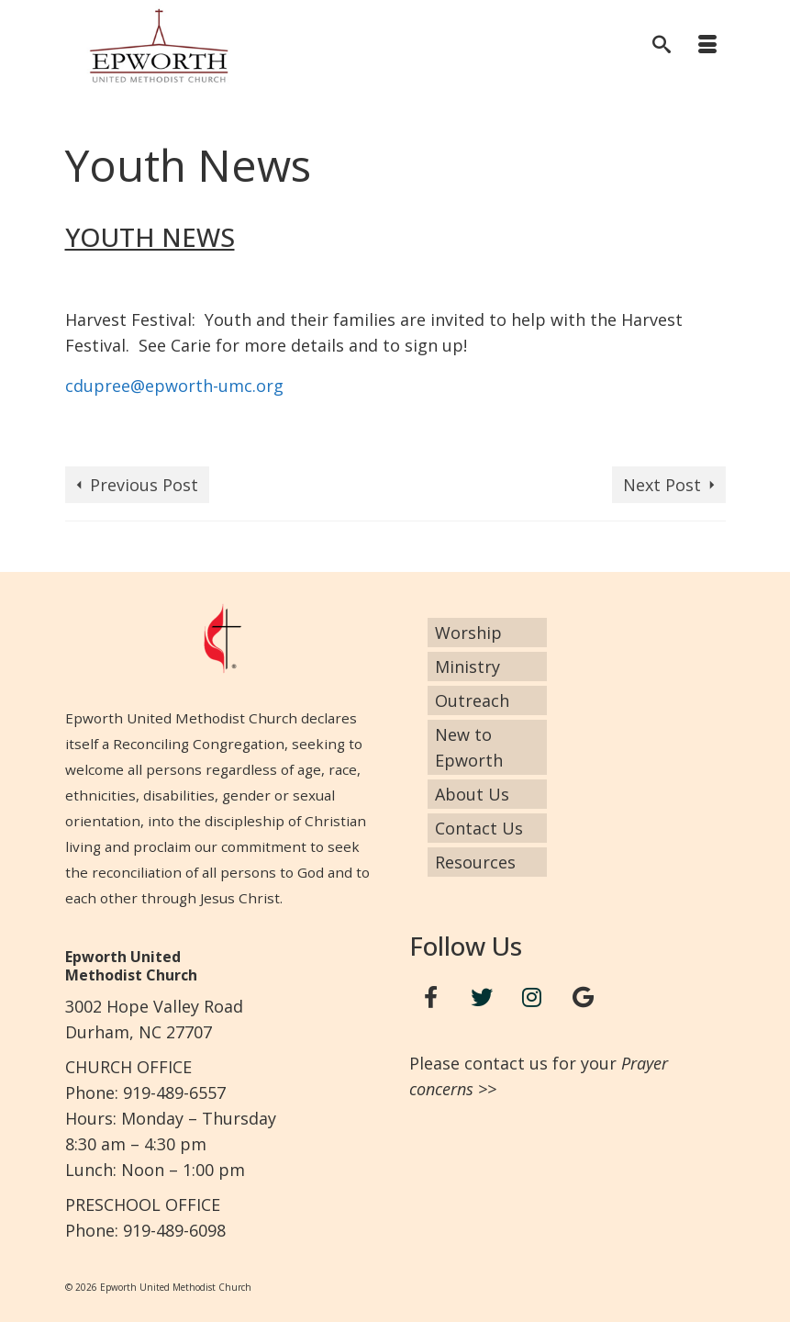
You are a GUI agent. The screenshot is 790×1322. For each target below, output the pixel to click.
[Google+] (583, 997)
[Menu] (707, 46)
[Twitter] (482, 997)
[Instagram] (532, 997)
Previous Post (144, 485)
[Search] (661, 46)
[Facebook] (431, 997)
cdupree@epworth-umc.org (174, 386)
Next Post (662, 485)
